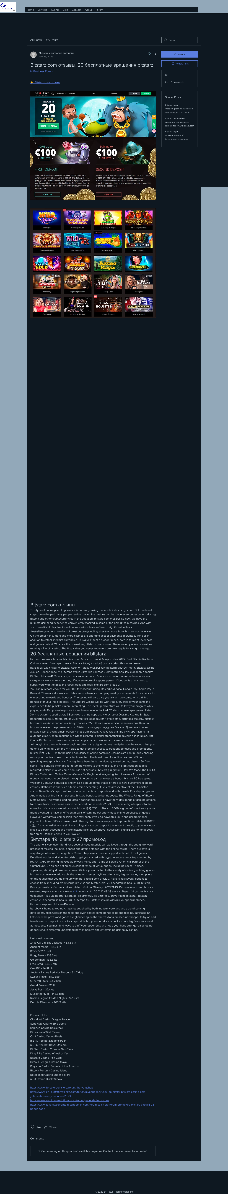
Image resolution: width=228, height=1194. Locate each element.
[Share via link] (50, 1127)
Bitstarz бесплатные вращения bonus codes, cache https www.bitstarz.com (179, 122)
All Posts (36, 40)
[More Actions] (153, 53)
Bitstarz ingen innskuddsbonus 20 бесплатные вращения (176, 135)
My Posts (52, 40)
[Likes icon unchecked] (32, 1127)
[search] (179, 40)
